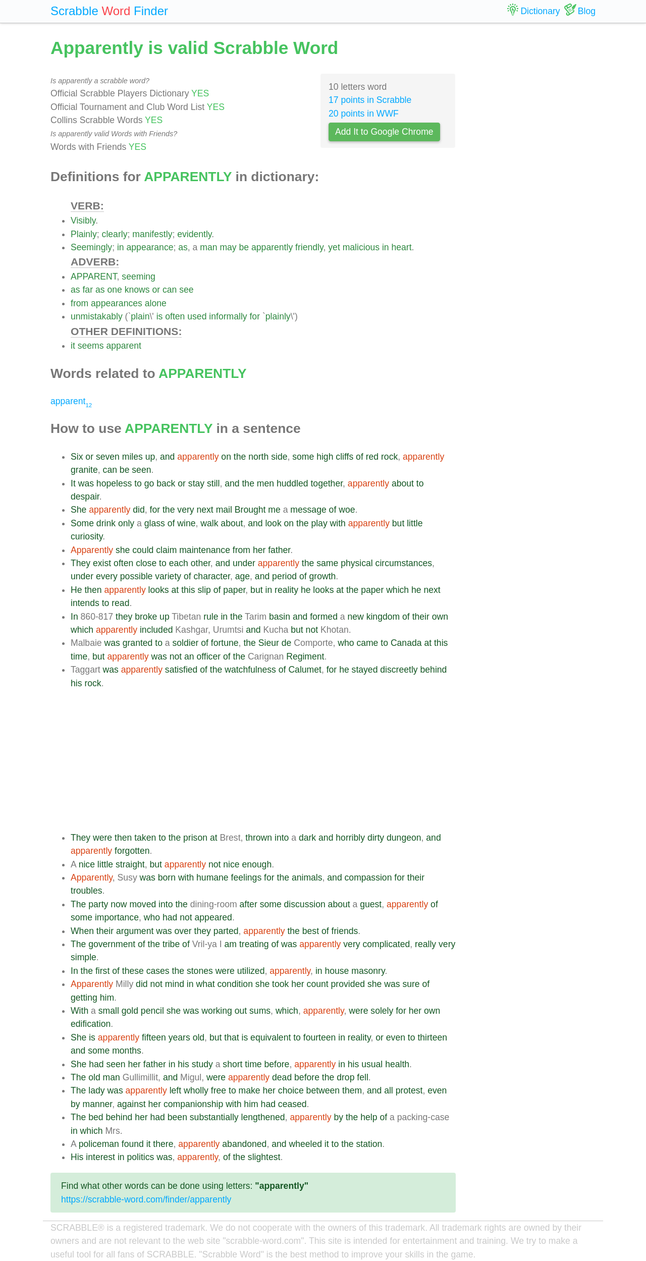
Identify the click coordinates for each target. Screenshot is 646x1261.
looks (158, 590)
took (280, 984)
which (397, 590)
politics (140, 1157)
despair (85, 496)
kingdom (383, 617)
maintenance (204, 550)
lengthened (263, 1117)
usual (372, 1064)
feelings (246, 877)
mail (224, 510)
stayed (365, 670)
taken (145, 838)
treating (254, 944)
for (254, 316)
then (92, 590)
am (231, 944)
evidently (194, 234)
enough (257, 864)
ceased (292, 1104)
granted (138, 643)
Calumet (304, 670)
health (397, 1064)
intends (85, 603)
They (80, 563)
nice (87, 864)
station (369, 1144)
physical (357, 563)
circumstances (403, 563)
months (126, 1051)
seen (141, 470)
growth (322, 576)
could (142, 550)
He (76, 590)
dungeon (404, 838)
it (73, 346)
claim (166, 550)
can (170, 290)
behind (433, 670)
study (202, 1064)
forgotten (132, 851)
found (133, 1144)
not (312, 630)
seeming (138, 276)
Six (77, 457)
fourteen (319, 1037)
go (149, 483)
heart (402, 247)
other (200, 563)
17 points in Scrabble (370, 100)
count (318, 984)
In (74, 617)
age (242, 576)
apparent (123, 346)
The (78, 904)
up (150, 457)
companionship (193, 1104)
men (265, 483)
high (324, 457)
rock (389, 457)
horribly (350, 838)
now (119, 904)
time (79, 656)
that (231, 1037)
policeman (99, 1144)
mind (174, 984)
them (352, 1090)
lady (96, 1090)
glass (154, 523)
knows (137, 290)
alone (156, 303)
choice (291, 1090)
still (213, 483)
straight (130, 864)
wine (186, 523)
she (123, 550)
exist (102, 563)
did (138, 510)
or (156, 290)
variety (168, 576)
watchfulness (250, 670)
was (86, 483)
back (165, 483)
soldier (186, 643)
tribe (171, 944)
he (306, 590)
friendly (309, 247)
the (240, 457)
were (102, 838)
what (205, 984)
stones (200, 971)
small (108, 1011)
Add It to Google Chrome (384, 132)
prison (195, 838)
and (167, 457)
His (77, 1157)
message (308, 510)
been (177, 1117)
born (167, 877)
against (131, 1104)
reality (286, 590)
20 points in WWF (364, 113)
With (79, 1011)
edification (91, 1024)
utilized (251, 971)
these (133, 971)
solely (381, 1011)
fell (362, 1077)
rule (210, 617)
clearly (115, 234)
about (403, 483)
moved (142, 904)
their (420, 617)
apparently (272, 247)
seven (108, 457)
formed (324, 617)
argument (134, 931)
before (276, 1064)
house (337, 971)
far (87, 290)
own (440, 617)
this (188, 590)
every (107, 576)
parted (226, 931)
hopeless (114, 483)
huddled (292, 483)
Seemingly (91, 247)
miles (132, 457)
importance (117, 917)
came (367, 643)
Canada (406, 643)
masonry (368, 971)
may (228, 247)
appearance (150, 247)
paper (234, 590)
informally (228, 316)
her (259, 550)
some (303, 457)
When (82, 931)
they (124, 617)
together (326, 483)
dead (282, 1077)
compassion (368, 877)
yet (334, 247)
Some (82, 523)
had (170, 917)
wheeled (305, 1144)
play (319, 523)
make (249, 1090)
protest (409, 1090)
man (208, 247)
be (244, 247)
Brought (250, 510)
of (359, 457)
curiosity (86, 536)
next (204, 510)
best (310, 931)
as (183, 247)
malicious (361, 247)
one (114, 290)
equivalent (270, 1037)
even (395, 1037)
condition (235, 984)
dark (307, 838)
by (75, 1104)
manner (97, 1104)
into (282, 838)
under (244, 563)
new (355, 617)
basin (279, 617)
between (323, 1090)
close (146, 563)
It (73, 483)
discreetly (398, 670)
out (241, 1011)
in (120, 247)
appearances (116, 303)
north (258, 457)
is (159, 316)
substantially (214, 1117)
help (368, 1117)
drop (345, 1077)
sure (410, 984)
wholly (196, 1090)
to (138, 483)
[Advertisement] (263, 760)
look (273, 523)
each (178, 563)
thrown (258, 838)
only (126, 523)
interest (100, 1157)
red (372, 457)
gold (130, 1011)
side (279, 457)
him (107, 998)
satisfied (181, 670)
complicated (386, 944)
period (284, 576)
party (98, 904)
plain (140, 316)
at (175, 590)
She (78, 510)
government (111, 944)
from (79, 303)
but (398, 523)
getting (84, 998)
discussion (305, 904)
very (185, 510)
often (175, 316)
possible (136, 576)
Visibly (83, 220)
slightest (264, 1157)
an (189, 656)
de (287, 643)
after (248, 904)
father (279, 550)
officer (208, 656)
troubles (86, 891)
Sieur (268, 643)
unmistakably (97, 316)
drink (106, 523)
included (156, 630)
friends (345, 931)
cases (158, 971)
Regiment (305, 656)
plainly (278, 316)
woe (347, 510)
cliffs (344, 457)
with (338, 523)
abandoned (244, 1144)
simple (83, 957)
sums (260, 1011)
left (175, 1090)
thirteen (432, 1037)
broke (146, 617)
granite (84, 470)
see (186, 290)
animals (307, 877)
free (218, 1090)
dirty (375, 838)
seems (91, 346)
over (182, 931)
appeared (213, 917)
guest (371, 904)
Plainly (84, 234)
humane (212, 877)
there (163, 1144)
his (76, 683)
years (179, 1037)
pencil (152, 1011)
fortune (225, 643)
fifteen (154, 1037)
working (216, 1011)
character (212, 576)
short (232, 1064)
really (425, 944)
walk (209, 523)
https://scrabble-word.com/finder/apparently (146, 1199)
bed (95, 1117)
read (120, 603)
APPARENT (94, 276)
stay (196, 483)
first (102, 971)
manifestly (152, 234)
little (414, 523)
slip (203, 590)
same (327, 563)
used (196, 316)
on (226, 457)
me (274, 510)
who (346, 643)
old (198, 1037)
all (388, 1090)
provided (348, 984)
